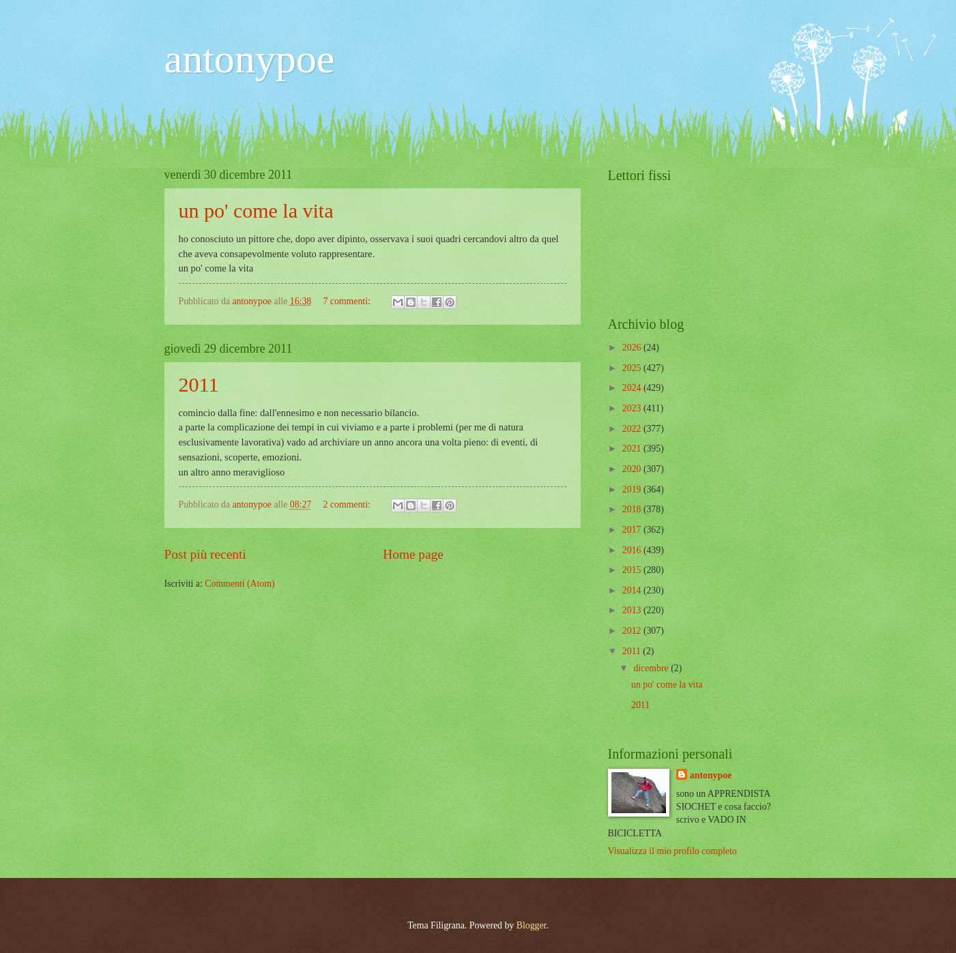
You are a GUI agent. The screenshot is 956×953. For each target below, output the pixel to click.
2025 (632, 368)
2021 (632, 448)
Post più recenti (205, 554)
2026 (632, 347)
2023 (632, 408)
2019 (632, 489)
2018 (632, 509)
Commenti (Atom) (239, 583)
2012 (632, 631)
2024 (632, 388)
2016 (632, 550)
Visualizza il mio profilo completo (672, 851)
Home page (413, 554)
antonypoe (249, 58)
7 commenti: (348, 301)
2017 (632, 530)
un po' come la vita (256, 210)
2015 (632, 570)
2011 (199, 384)
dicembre (652, 668)
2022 (632, 429)
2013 (632, 610)
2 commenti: (348, 504)
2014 (632, 590)
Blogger (532, 925)
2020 (632, 469)
